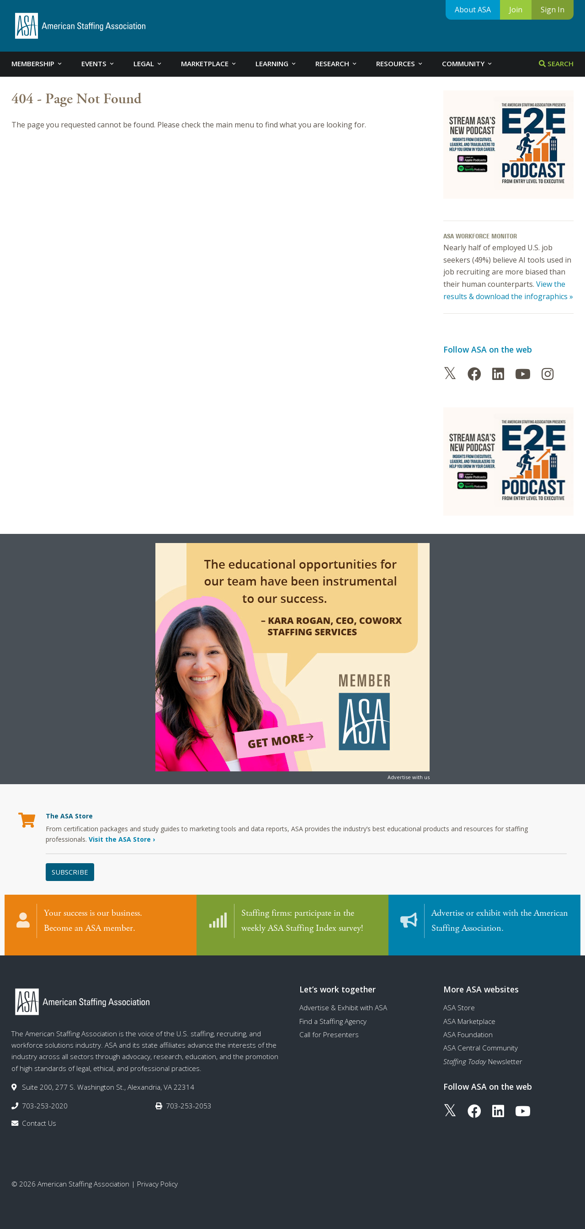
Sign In (552, 10)
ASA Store (459, 1002)
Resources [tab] (400, 63)
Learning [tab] (276, 63)
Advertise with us (409, 777)
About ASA (473, 10)
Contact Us (39, 1118)
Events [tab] (98, 63)
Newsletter (482, 1056)
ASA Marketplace (469, 1016)
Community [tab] (467, 63)
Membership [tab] (37, 63)
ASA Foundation (468, 1029)
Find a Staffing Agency (333, 1016)
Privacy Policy (157, 1179)
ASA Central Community (480, 1043)
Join (515, 10)
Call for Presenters (329, 1029)
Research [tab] (336, 63)
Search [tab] (556, 63)
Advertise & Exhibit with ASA (343, 1002)
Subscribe (70, 871)
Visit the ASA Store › (122, 839)
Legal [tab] (148, 63)
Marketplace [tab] (209, 63)
